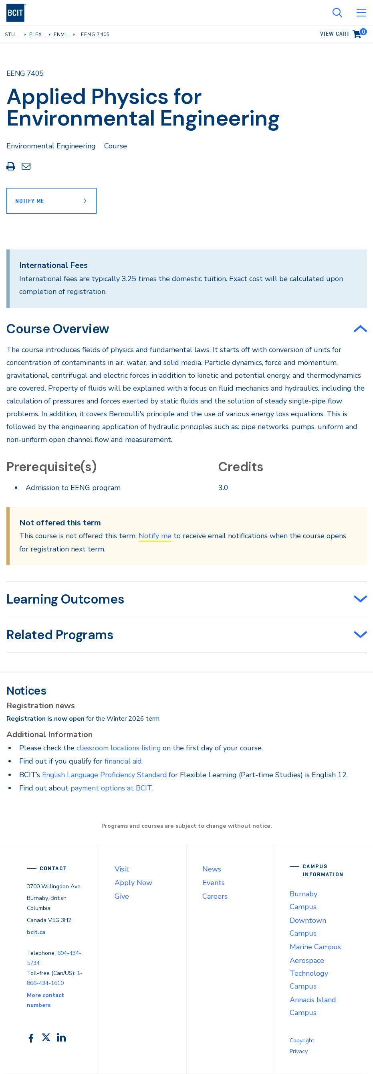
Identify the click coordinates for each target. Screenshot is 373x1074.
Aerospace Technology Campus (309, 973)
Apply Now (133, 883)
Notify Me (29, 201)
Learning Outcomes (65, 599)
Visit (122, 869)
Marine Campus (315, 947)
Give (122, 896)
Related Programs (60, 635)
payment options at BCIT (112, 788)
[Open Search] (337, 13)
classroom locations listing (120, 748)
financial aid (124, 761)
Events (213, 883)
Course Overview (57, 329)
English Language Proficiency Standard (106, 775)
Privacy (299, 1051)
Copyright (302, 1040)
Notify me (155, 536)
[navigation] (19, 13)
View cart (343, 32)
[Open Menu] (361, 13)
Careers (215, 896)
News (211, 869)
